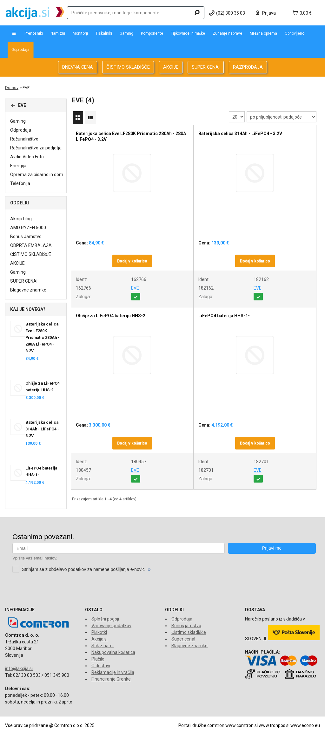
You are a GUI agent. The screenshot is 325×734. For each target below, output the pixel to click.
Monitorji (80, 33)
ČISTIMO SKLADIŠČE (128, 67)
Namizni (57, 33)
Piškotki (99, 632)
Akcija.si (99, 638)
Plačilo (97, 659)
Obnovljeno (294, 33)
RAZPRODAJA (248, 67)
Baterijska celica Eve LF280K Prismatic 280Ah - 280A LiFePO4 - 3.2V (42, 337)
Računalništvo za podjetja (36, 147)
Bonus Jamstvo (26, 236)
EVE (135, 288)
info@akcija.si (19, 668)
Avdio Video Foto (27, 156)
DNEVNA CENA (77, 67)
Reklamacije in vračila (112, 672)
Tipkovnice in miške (188, 33)
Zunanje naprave (227, 33)
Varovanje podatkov (111, 625)
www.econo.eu (305, 725)
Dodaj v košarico (132, 261)
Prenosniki (33, 33)
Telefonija (20, 183)
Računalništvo (24, 138)
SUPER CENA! (206, 67)
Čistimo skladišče (188, 632)
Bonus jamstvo (186, 625)
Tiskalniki (104, 33)
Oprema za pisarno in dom (36, 174)
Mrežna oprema (263, 33)
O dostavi (100, 665)
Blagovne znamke (28, 289)
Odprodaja (20, 49)
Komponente (152, 33)
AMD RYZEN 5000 (28, 227)
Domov (11, 87)
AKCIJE (170, 67)
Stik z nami (102, 645)
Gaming (126, 33)
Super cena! (183, 638)
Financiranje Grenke (111, 679)
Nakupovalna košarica (113, 652)
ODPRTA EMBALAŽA (31, 245)
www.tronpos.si (274, 725)
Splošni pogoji (105, 618)
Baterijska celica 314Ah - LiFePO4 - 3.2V (42, 429)
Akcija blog (21, 218)
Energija (18, 165)
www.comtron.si (241, 725)
